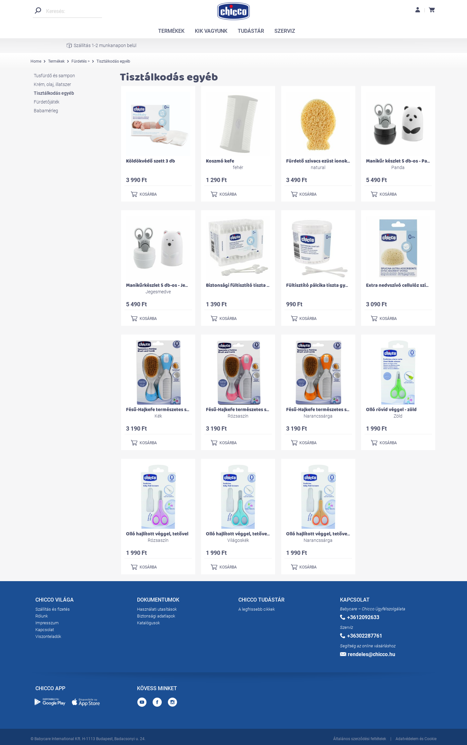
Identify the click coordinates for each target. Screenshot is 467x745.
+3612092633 (359, 617)
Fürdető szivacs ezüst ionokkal (320, 161)
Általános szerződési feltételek (359, 738)
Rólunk (41, 616)
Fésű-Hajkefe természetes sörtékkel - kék (171, 410)
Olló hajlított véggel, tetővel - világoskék (251, 534)
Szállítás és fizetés (52, 609)
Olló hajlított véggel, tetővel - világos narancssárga (342, 534)
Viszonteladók (48, 636)
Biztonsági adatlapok (156, 616)
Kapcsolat (44, 629)
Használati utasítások (157, 609)
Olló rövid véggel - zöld (391, 410)
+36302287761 (361, 636)
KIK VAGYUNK (211, 31)
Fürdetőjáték (46, 101)
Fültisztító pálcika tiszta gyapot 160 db (328, 285)
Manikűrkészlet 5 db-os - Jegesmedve (167, 285)
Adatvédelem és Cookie (416, 738)
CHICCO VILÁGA (54, 601)
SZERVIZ (284, 31)
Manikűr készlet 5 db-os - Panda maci (406, 161)
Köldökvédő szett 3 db (150, 161)
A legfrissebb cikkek (256, 609)
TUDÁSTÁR (251, 31)
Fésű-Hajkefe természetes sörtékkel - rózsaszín (257, 410)
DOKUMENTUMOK (158, 601)
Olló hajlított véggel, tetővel (157, 534)
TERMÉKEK (171, 31)
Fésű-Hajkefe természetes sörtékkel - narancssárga (342, 410)
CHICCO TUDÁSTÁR (261, 601)
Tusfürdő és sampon (54, 75)
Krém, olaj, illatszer (52, 84)
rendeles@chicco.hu (367, 654)
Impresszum (47, 622)
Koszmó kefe (220, 161)
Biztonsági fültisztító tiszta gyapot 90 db (251, 285)
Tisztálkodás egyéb (54, 93)
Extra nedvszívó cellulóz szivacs (400, 285)
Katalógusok (148, 622)
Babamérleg (46, 110)
